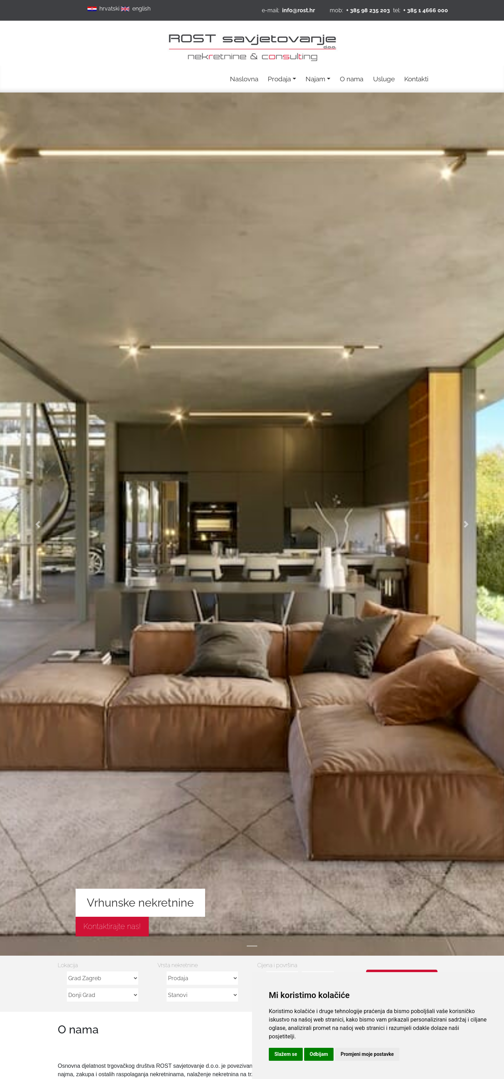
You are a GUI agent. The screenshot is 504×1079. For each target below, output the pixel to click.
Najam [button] (315, 79)
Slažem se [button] (285, 1054)
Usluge (384, 79)
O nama (351, 79)
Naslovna (244, 79)
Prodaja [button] (279, 79)
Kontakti (416, 79)
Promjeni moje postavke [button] (367, 1054)
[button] (38, 524)
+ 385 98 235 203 (368, 10)
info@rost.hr (298, 10)
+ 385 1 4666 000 (425, 10)
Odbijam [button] (319, 1054)
